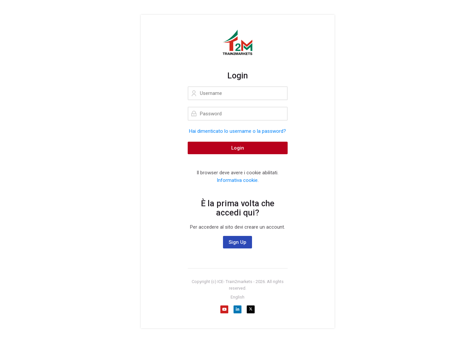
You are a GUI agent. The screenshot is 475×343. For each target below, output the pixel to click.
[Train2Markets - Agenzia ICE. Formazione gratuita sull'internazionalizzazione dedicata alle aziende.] (238, 43)
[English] (237, 297)
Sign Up (237, 242)
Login (237, 148)
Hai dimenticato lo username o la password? (237, 131)
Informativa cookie (237, 180)
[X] (251, 309)
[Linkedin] (237, 309)
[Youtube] (224, 309)
